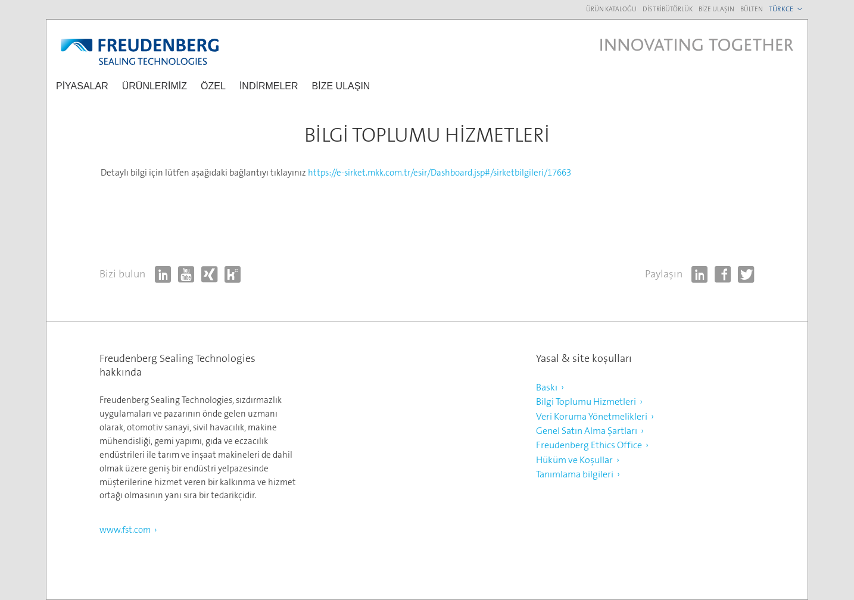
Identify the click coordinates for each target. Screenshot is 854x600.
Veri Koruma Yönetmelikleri (591, 416)
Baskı (546, 387)
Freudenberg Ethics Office (589, 445)
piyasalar (82, 86)
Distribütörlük (668, 9)
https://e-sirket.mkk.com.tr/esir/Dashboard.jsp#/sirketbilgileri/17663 (439, 173)
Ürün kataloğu (611, 9)
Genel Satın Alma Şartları (586, 430)
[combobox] (787, 9)
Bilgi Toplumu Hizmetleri (586, 401)
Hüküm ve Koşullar (574, 460)
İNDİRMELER (268, 86)
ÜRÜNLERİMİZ (154, 86)
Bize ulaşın (716, 9)
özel (213, 86)
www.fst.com (125, 530)
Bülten (751, 9)
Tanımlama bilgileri (574, 474)
